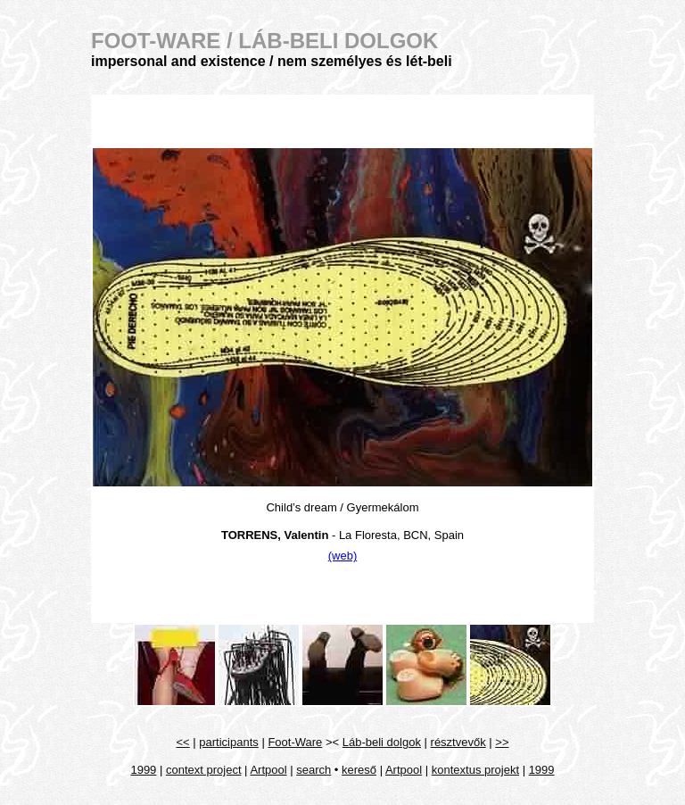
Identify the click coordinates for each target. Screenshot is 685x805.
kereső (359, 769)
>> (501, 742)
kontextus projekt (475, 769)
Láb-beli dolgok (381, 742)
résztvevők (458, 742)
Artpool (268, 769)
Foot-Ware (295, 742)
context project (204, 769)
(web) (343, 555)
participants (228, 742)
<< (183, 742)
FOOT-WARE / (264, 41)
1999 (143, 769)
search (313, 769)
